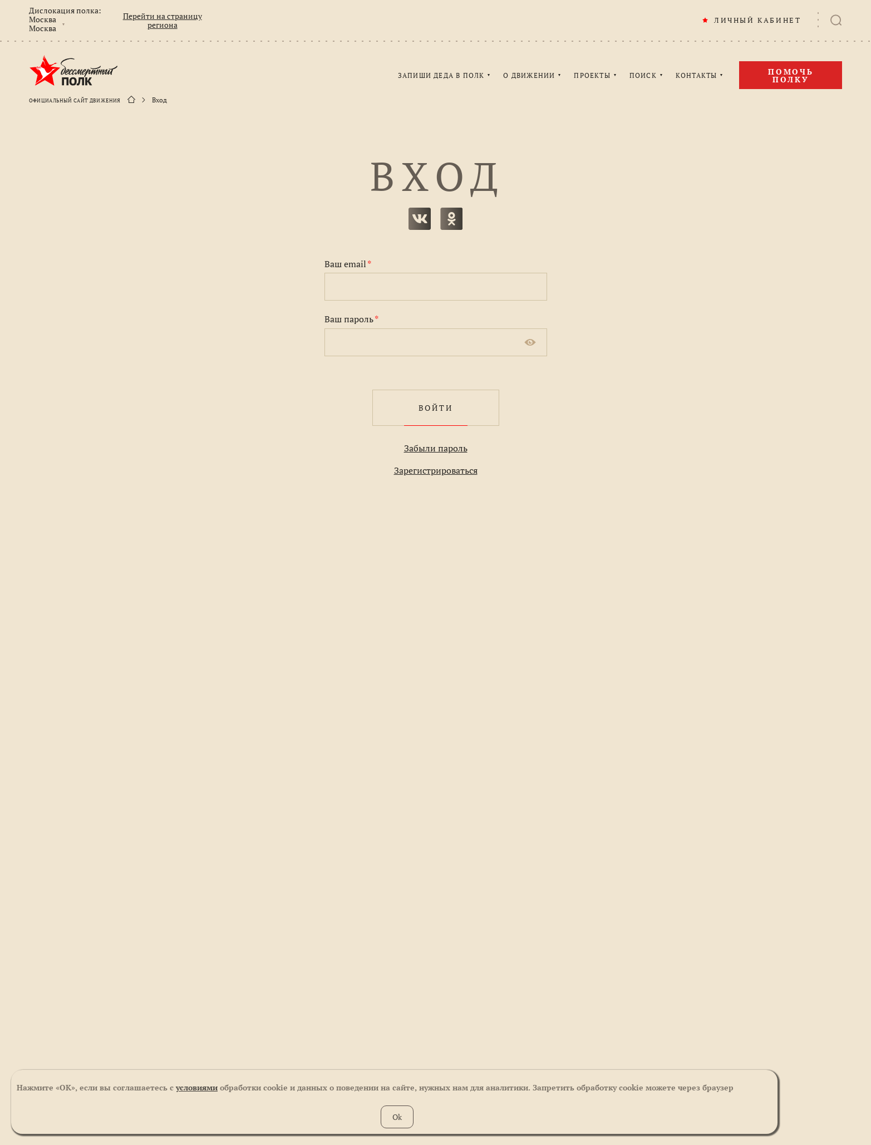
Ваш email (347, 264)
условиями (197, 1087)
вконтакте (420, 219)
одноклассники (451, 219)
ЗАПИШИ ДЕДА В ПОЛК (441, 76)
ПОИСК (643, 76)
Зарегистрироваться (436, 470)
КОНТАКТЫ (696, 76)
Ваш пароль (351, 319)
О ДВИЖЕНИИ (529, 76)
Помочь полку (791, 75)
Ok (397, 1117)
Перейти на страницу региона (162, 21)
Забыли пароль (436, 448)
